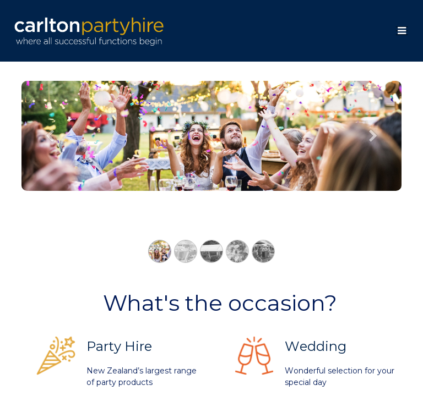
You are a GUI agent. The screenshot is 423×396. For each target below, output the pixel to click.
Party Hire (119, 346)
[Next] (373, 153)
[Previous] (50, 153)
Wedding (315, 346)
